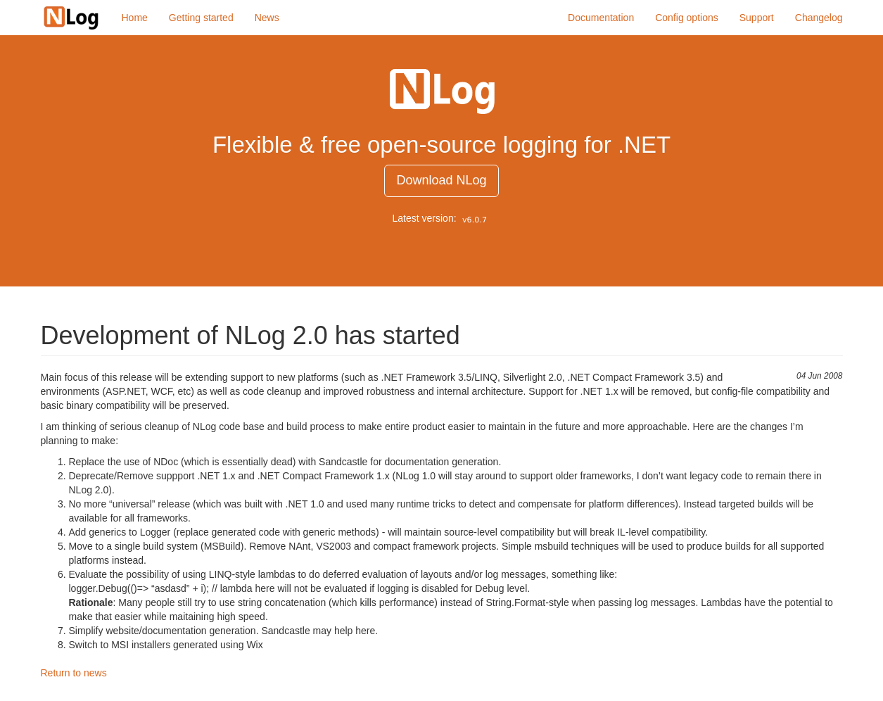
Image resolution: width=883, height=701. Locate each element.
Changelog (819, 17)
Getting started (201, 17)
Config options (686, 17)
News (267, 17)
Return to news (74, 672)
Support (756, 17)
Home (135, 17)
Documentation (601, 17)
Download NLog (441, 180)
